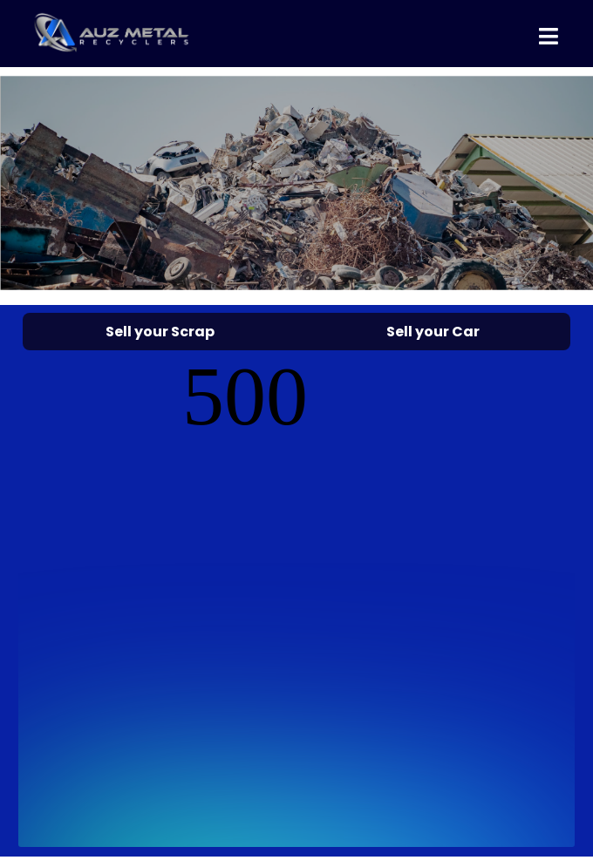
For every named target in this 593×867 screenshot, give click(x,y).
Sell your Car (433, 332)
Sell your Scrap (160, 332)
